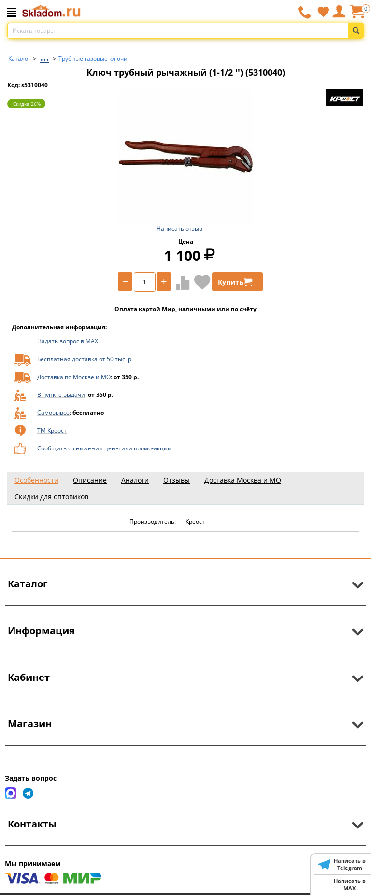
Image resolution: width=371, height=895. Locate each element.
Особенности (36, 480)
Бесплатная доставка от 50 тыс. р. (85, 359)
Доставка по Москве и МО (74, 377)
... (44, 56)
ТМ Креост (52, 430)
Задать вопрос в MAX (68, 341)
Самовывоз (53, 412)
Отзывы (176, 480)
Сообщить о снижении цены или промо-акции (104, 448)
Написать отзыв (179, 228)
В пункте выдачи (61, 395)
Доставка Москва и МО (242, 480)
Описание (90, 480)
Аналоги (135, 480)
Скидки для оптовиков (51, 496)
